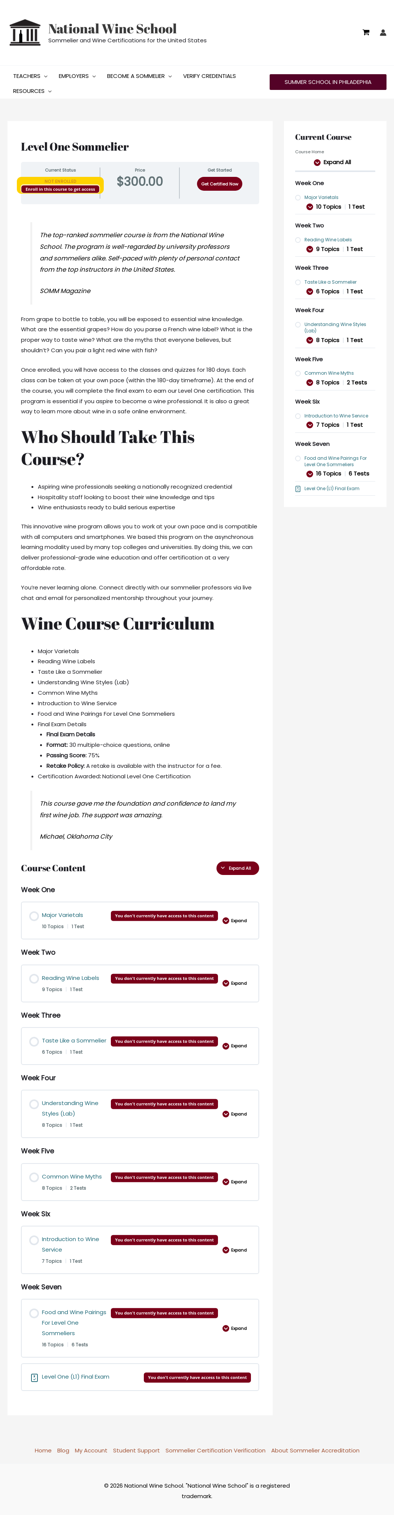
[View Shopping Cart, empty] (366, 32)
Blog (63, 1447)
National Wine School (112, 28)
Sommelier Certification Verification (216, 1447)
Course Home (309, 149)
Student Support (136, 1447)
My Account (91, 1447)
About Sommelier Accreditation (315, 1447)
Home (43, 1447)
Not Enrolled (60, 178)
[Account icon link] (383, 32)
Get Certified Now (219, 181)
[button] (44, 73)
